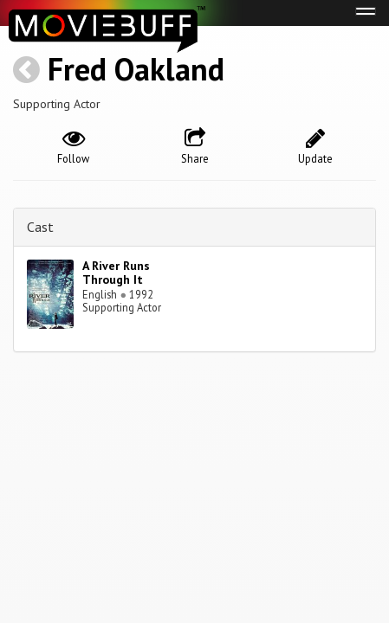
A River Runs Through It (116, 273)
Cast (40, 226)
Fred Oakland (136, 68)
